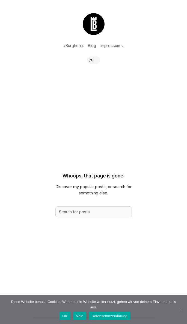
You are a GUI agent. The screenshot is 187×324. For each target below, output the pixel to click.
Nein (80, 316)
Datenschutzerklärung (109, 316)
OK (64, 316)
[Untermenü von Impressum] (122, 46)
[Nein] (180, 309)
